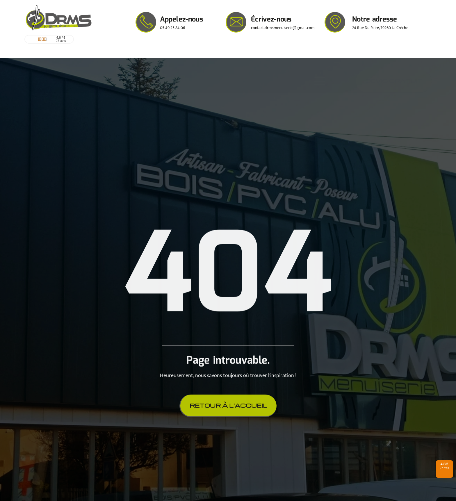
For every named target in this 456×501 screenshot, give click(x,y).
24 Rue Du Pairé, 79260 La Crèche (380, 27)
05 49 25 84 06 (172, 27)
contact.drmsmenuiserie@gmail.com (283, 27)
